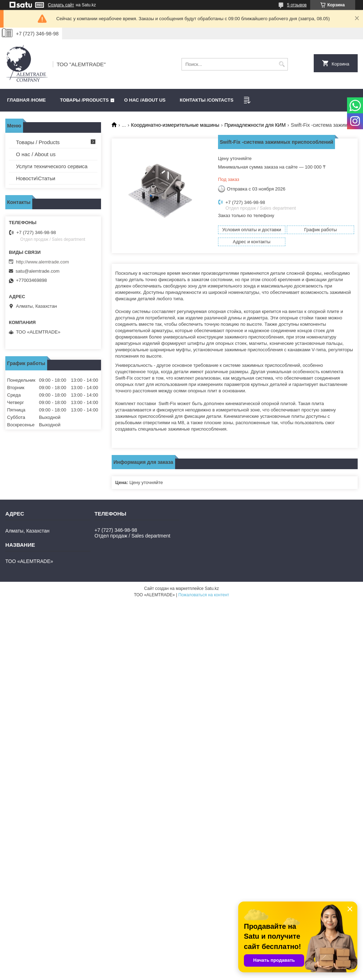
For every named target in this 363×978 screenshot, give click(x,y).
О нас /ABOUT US (145, 100)
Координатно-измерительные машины (175, 125)
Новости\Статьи (35, 178)
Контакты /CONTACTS (206, 100)
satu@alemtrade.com (38, 271)
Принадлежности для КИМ (255, 125)
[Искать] (281, 64)
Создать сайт (61, 4)
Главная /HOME (26, 100)
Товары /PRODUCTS (84, 100)
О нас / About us (36, 154)
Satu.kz (212, 588)
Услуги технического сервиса (52, 166)
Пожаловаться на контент (203, 594)
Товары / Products (38, 142)
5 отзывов (297, 4)
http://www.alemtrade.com (42, 262)
